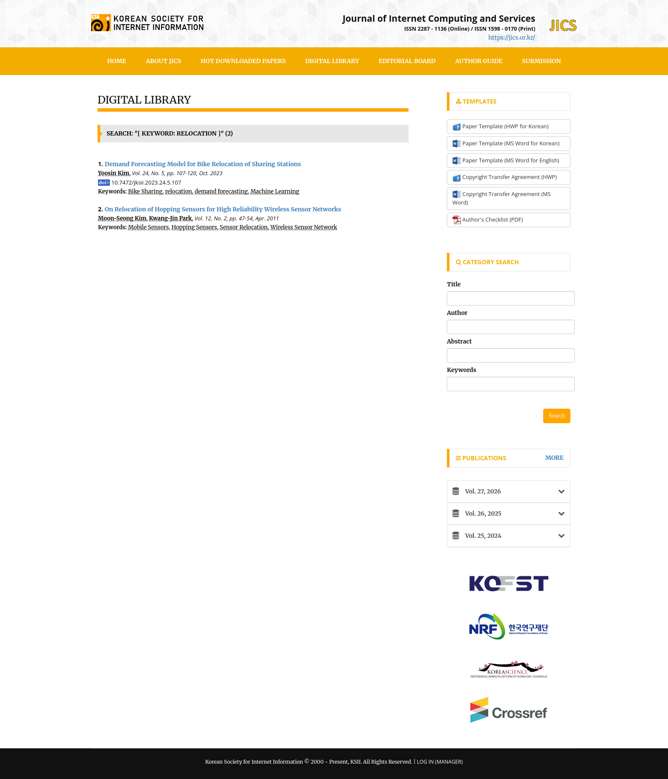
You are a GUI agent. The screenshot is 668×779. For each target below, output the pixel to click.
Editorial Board (407, 61)
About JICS (163, 61)
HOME (117, 61)
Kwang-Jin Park (170, 218)
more (554, 458)
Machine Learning (274, 191)
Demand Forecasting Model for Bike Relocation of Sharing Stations (203, 164)
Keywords (461, 370)
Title (454, 284)
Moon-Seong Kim (122, 218)
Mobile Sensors (148, 227)
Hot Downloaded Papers (243, 61)
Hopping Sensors (194, 227)
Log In (425, 761)
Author (457, 313)
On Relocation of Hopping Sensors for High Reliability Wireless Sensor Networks (223, 209)
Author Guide (478, 61)
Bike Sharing (145, 191)
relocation (178, 191)
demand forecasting (221, 191)
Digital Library (332, 61)
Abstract (459, 341)
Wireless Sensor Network (304, 227)
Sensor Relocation (244, 227)
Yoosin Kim (113, 173)
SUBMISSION (541, 61)
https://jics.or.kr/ (511, 37)
